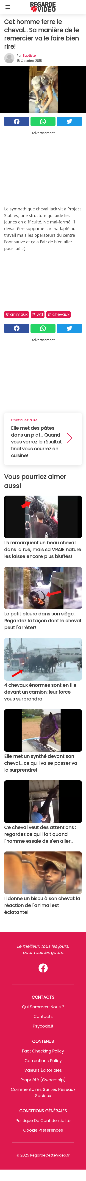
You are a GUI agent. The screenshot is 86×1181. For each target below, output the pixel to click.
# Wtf (37, 314)
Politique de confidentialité (43, 1120)
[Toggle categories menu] (7, 7)
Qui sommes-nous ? (43, 1007)
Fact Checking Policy (43, 1051)
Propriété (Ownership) (43, 1080)
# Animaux (16, 314)
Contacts (43, 1016)
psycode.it (43, 1026)
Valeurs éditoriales (43, 1070)
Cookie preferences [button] (43, 1130)
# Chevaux (58, 314)
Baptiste (29, 55)
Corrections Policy (43, 1060)
